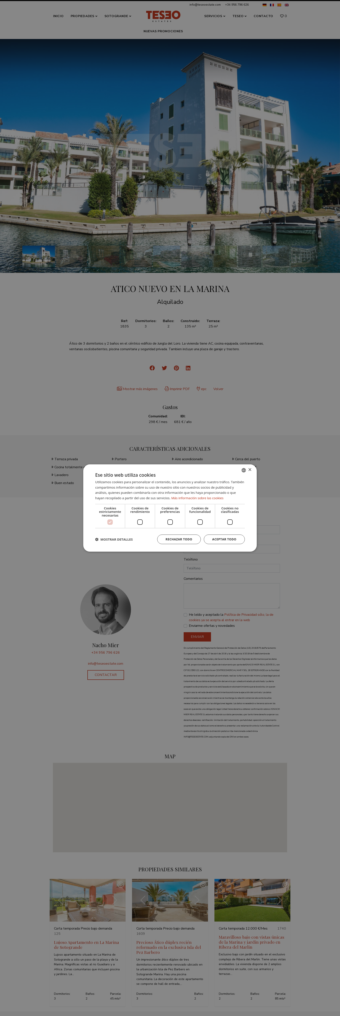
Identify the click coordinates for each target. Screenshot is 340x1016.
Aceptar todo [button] (224, 539)
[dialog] (170, 508)
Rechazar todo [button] (179, 539)
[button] (114, 539)
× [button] (249, 470)
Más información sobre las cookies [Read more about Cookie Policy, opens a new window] (197, 498)
